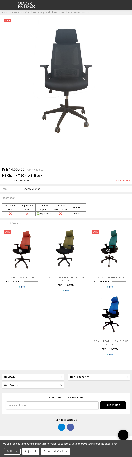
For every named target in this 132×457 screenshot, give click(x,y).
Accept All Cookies (56, 451)
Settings (12, 451)
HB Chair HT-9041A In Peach (22, 277)
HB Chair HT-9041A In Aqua (110, 277)
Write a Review (123, 180)
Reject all (31, 451)
